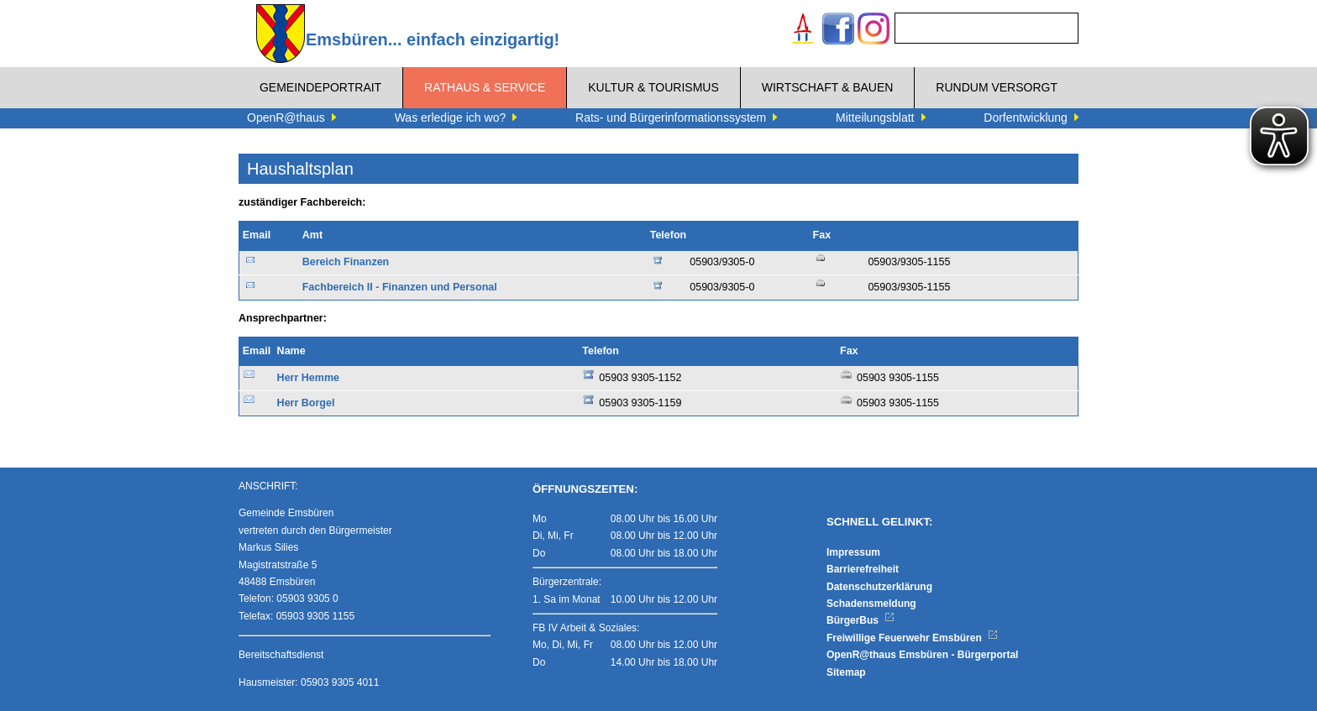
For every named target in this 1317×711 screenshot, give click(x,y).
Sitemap (846, 672)
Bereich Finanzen (346, 262)
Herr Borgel (306, 403)
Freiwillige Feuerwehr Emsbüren (912, 638)
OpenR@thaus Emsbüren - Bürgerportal (922, 655)
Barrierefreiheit (862, 569)
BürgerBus (860, 620)
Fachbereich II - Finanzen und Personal (399, 287)
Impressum (853, 552)
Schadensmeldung (871, 603)
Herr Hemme (308, 378)
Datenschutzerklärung (879, 587)
